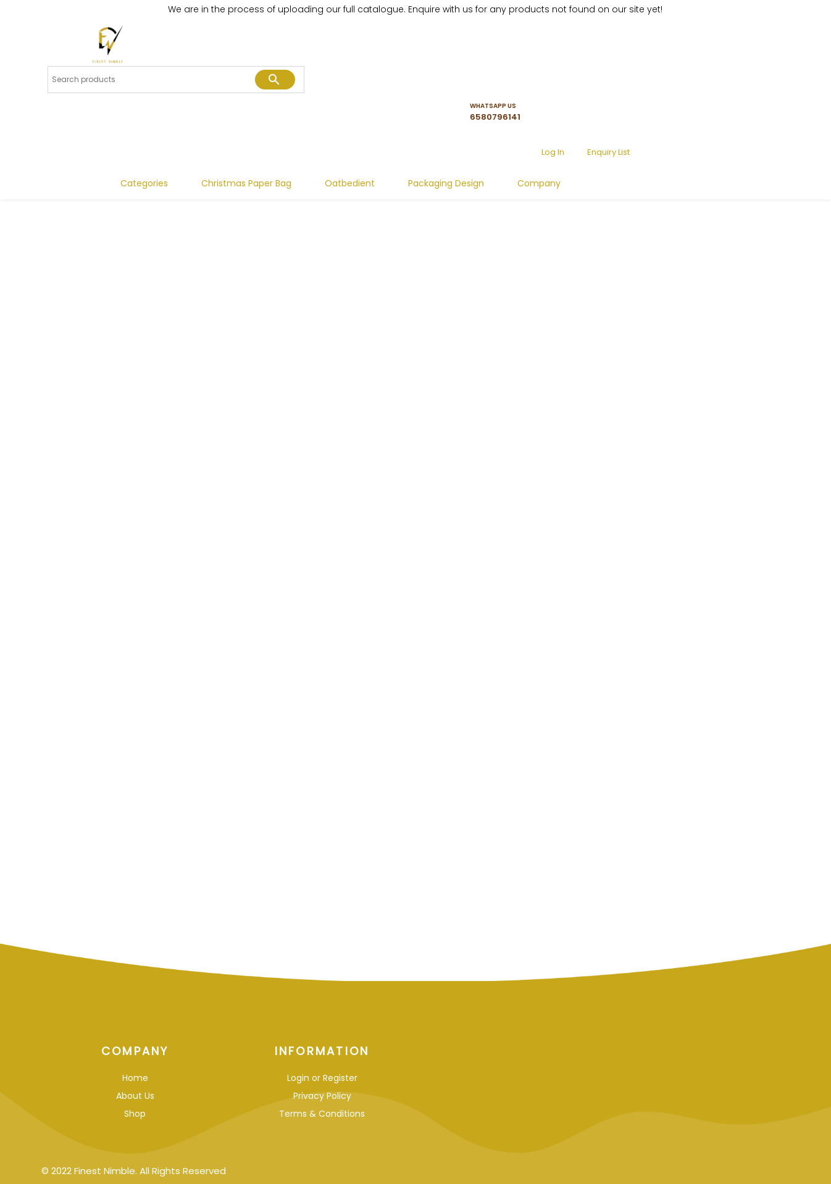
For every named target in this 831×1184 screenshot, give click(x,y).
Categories (294, 139)
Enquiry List (751, 68)
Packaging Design (596, 139)
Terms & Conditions (322, 1113)
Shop (135, 1113)
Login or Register (322, 1078)
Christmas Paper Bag (396, 139)
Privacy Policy (322, 1096)
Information (322, 1051)
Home (135, 1078)
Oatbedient (500, 139)
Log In (695, 68)
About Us (135, 1096)
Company (689, 139)
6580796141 (645, 73)
